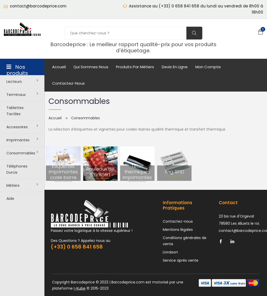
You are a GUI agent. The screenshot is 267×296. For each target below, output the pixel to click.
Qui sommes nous (90, 67)
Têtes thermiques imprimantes (137, 171)
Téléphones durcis (16, 169)
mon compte (208, 67)
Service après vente (180, 260)
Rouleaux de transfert (100, 172)
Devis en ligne (175, 67)
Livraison (170, 252)
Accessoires (22, 127)
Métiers (22, 185)
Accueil (59, 67)
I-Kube (79, 288)
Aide (10, 198)
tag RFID (174, 172)
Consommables (22, 153)
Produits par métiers (135, 67)
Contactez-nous (68, 83)
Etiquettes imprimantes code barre (63, 171)
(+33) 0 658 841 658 (77, 246)
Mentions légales (178, 229)
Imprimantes (22, 140)
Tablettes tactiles (15, 110)
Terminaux (22, 94)
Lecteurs (22, 81)
